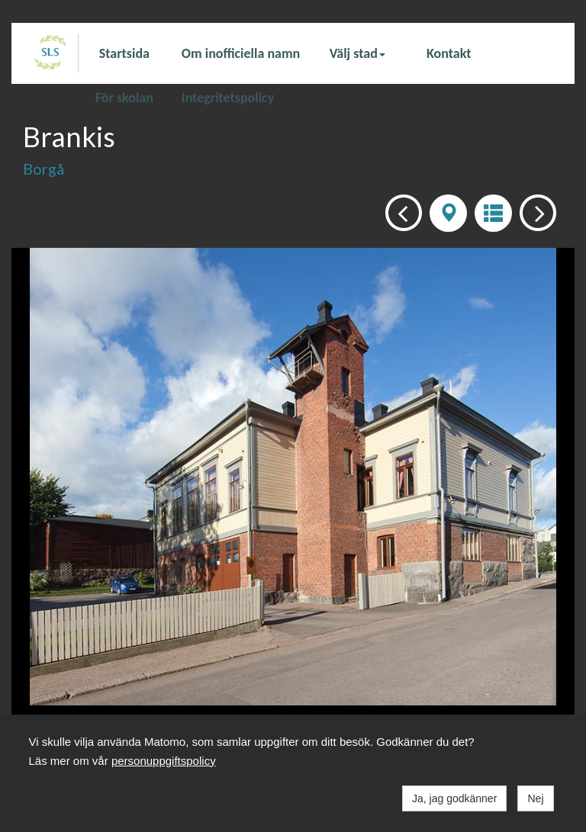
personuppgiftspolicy (163, 760)
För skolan (124, 96)
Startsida (124, 53)
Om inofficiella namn (241, 53)
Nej (535, 798)
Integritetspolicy (228, 96)
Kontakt (449, 53)
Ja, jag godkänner (454, 798)
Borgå (43, 168)
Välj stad (357, 53)
